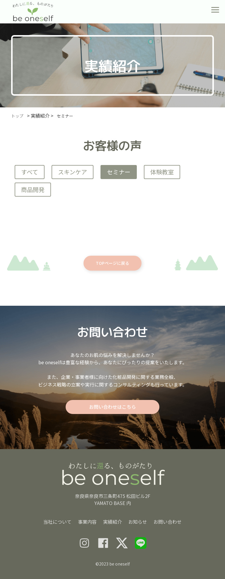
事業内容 (87, 521)
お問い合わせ (168, 521)
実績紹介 (112, 521)
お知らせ (137, 521)
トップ (17, 116)
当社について (57, 521)
